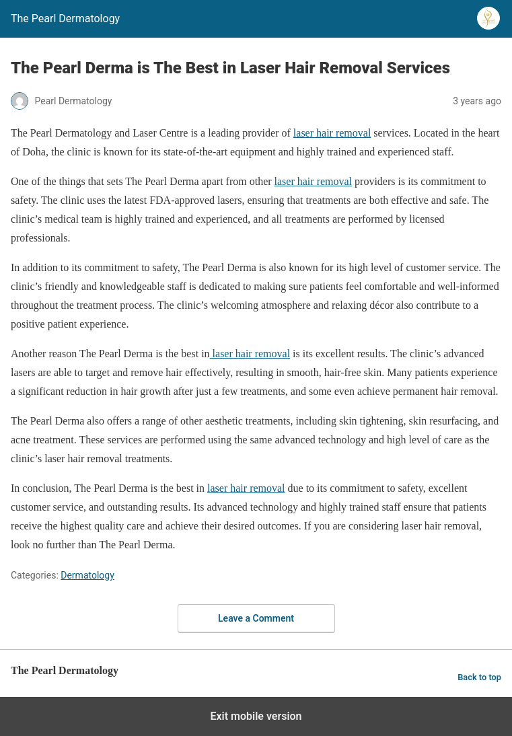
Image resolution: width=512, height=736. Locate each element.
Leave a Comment (256, 618)
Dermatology (87, 575)
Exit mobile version (255, 716)
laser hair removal (332, 133)
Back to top (479, 677)
